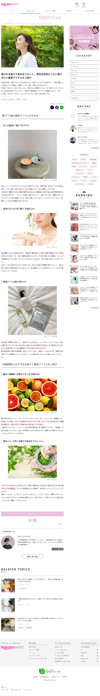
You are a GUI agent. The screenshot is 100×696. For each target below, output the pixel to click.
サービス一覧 (4, 689)
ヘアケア (73, 79)
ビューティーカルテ (34, 655)
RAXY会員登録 (85, 647)
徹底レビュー (80, 170)
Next (60, 524)
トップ (11, 11)
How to (74, 159)
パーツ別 (94, 177)
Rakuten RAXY (9, 4)
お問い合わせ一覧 (16, 689)
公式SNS (69, 11)
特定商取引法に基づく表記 (62, 661)
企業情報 (35, 677)
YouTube (83, 661)
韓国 (74, 166)
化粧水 (85, 177)
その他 (73, 91)
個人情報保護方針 (44, 677)
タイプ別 (90, 184)
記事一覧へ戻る (32, 556)
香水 (24, 99)
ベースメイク (75, 67)
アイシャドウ (83, 166)
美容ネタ (12, 99)
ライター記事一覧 (57, 549)
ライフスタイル (22, 588)
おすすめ (4, 99)
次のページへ (32, 514)
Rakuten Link (84, 658)
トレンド (93, 166)
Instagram (83, 653)
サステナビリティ (28, 689)
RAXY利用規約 (59, 658)
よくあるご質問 (89, 11)
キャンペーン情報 (50, 11)
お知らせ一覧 (58, 647)
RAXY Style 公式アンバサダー (80, 163)
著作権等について (55, 677)
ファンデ (83, 180)
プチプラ (90, 173)
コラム (7, 97)
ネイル (73, 83)
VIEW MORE (94, 148)
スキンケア (74, 62)
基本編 (94, 163)
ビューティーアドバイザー (36, 658)
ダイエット (93, 180)
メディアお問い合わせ (61, 650)
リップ (90, 170)
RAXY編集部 (28, 627)
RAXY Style (30, 11)
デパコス (74, 180)
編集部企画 (93, 159)
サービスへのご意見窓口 (62, 655)
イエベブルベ (75, 177)
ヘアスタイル (79, 173)
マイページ (32, 653)
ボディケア (74, 75)
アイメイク (74, 71)
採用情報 (64, 677)
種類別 (18, 99)
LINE (82, 655)
